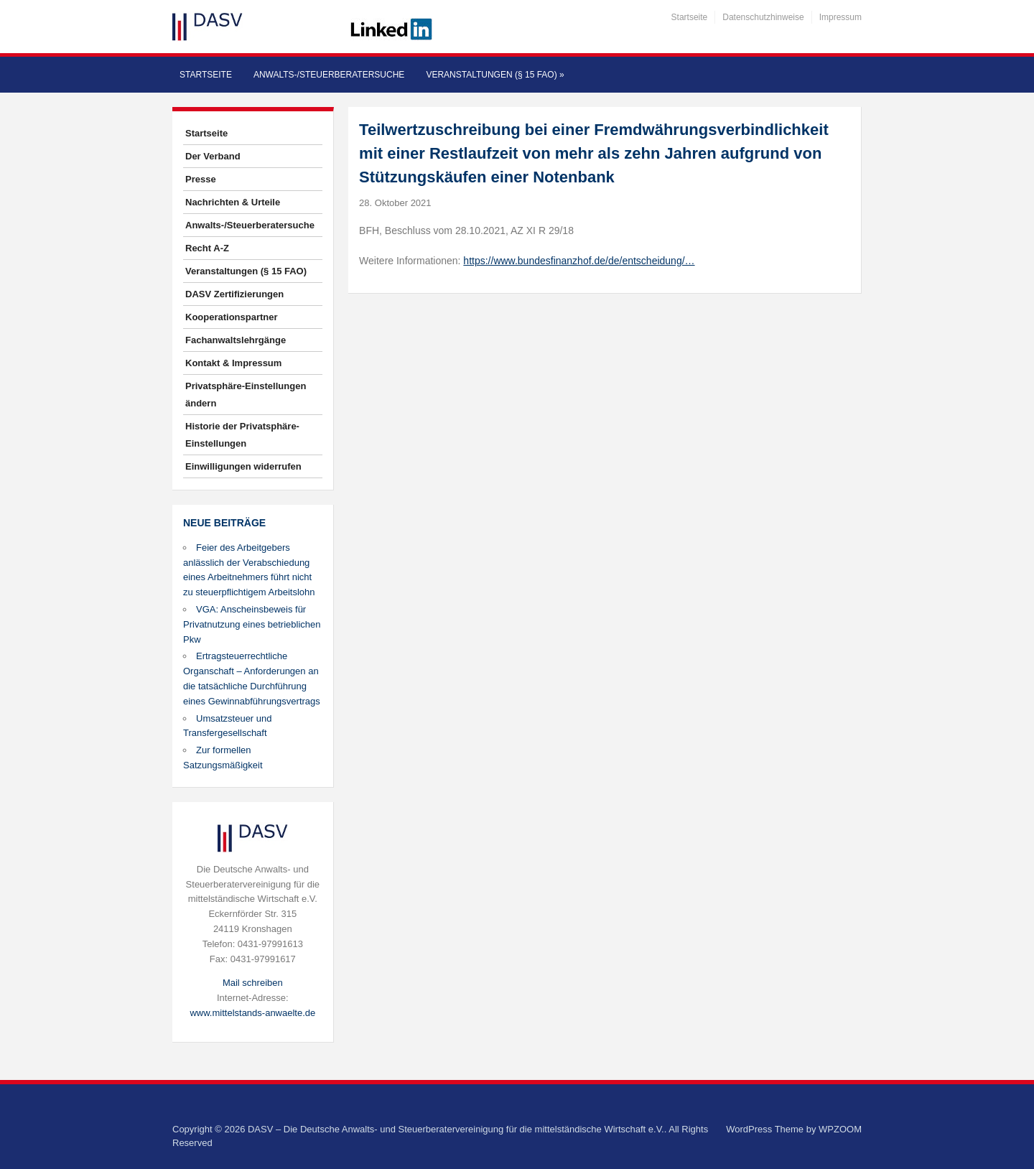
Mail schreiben (253, 982)
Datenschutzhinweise (763, 17)
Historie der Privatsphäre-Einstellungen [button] (242, 435)
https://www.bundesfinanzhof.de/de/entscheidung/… (578, 260)
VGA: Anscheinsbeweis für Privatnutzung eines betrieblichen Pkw (252, 624)
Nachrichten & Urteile (232, 202)
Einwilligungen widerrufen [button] (243, 466)
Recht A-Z (207, 248)
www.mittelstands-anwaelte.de (252, 1012)
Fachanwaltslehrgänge (235, 340)
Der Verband (213, 156)
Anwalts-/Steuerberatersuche (328, 75)
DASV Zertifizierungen (234, 294)
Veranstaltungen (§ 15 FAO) (495, 75)
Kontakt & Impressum (233, 363)
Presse (200, 179)
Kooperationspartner (231, 317)
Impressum (840, 17)
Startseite (689, 17)
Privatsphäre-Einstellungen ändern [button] (245, 395)
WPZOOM (840, 1129)
